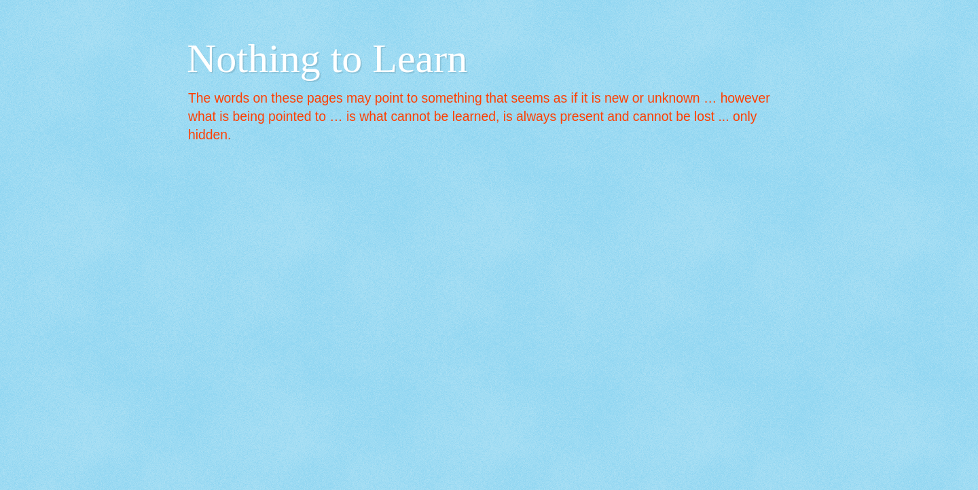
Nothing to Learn (327, 58)
